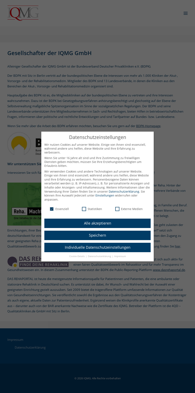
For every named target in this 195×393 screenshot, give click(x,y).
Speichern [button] (97, 232)
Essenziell (59, 206)
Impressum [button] (120, 253)
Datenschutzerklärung (124, 188)
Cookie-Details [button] (77, 253)
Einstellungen (104, 192)
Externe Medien (129, 206)
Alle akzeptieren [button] (97, 220)
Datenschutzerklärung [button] (100, 253)
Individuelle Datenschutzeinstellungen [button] (97, 244)
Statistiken (92, 206)
